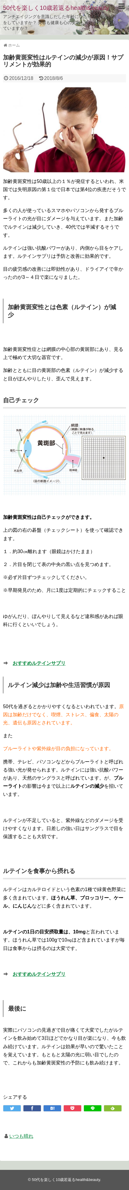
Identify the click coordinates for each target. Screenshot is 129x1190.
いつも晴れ (21, 1136)
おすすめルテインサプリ (39, 663)
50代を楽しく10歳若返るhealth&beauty (56, 8)
